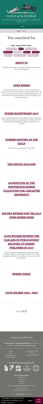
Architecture (11, 49)
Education (7, 52)
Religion (7, 55)
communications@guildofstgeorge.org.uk (23, 386)
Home (18, 31)
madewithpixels (20, 394)
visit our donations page (28, 345)
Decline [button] (30, 400)
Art (20, 49)
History (17, 52)
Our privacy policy (22, 388)
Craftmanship (30, 49)
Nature (26, 52)
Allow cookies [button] (38, 400)
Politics (35, 52)
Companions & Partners (32, 355)
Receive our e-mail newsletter (21, 337)
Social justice (32, 55)
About (11, 353)
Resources (32, 353)
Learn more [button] (10, 402)
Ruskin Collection (11, 357)
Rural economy (19, 55)
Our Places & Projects (32, 351)
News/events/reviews (11, 355)
